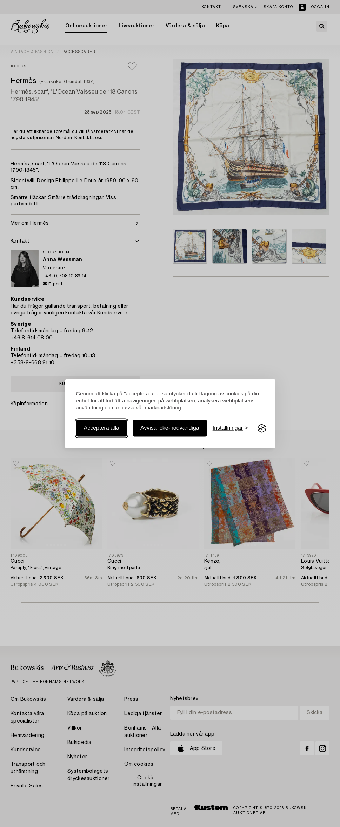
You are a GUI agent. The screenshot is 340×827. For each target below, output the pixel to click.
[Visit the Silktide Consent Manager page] (261, 428)
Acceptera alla (101, 428)
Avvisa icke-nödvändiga (169, 428)
